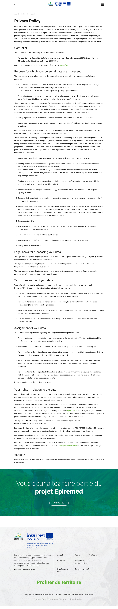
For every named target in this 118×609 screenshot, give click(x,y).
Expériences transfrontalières (81, 562)
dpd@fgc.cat (65, 65)
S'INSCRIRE (59, 503)
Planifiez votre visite (62, 570)
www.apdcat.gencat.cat (67, 445)
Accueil (16, 14)
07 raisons (61, 560)
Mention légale (41, 599)
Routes (77, 555)
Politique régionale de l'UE (24, 569)
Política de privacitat (28, 14)
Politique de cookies (75, 599)
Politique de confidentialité (57, 599)
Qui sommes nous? (82, 569)
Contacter (93, 555)
